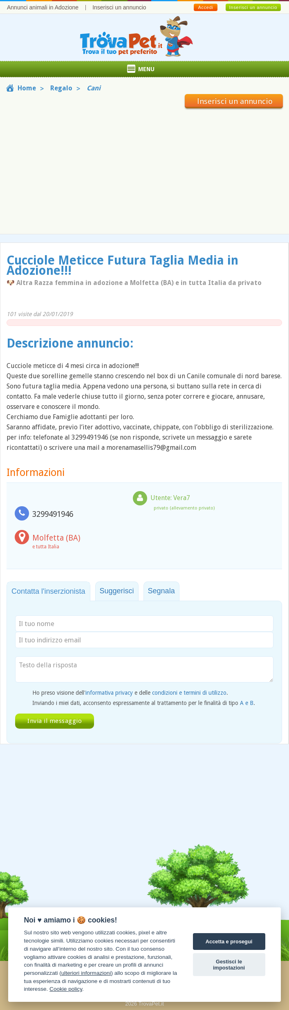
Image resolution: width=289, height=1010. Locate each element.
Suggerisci (117, 591)
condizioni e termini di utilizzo (189, 692)
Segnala (161, 591)
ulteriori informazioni (86, 973)
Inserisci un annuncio (119, 7)
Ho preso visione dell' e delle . (130, 692)
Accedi (205, 7)
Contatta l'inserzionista (48, 591)
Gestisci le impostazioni (229, 964)
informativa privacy (109, 692)
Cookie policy (65, 989)
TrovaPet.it (151, 1004)
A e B (246, 703)
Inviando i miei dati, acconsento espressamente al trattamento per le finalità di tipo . (143, 703)
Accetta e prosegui (229, 941)
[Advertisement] (144, 169)
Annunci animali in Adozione (42, 7)
